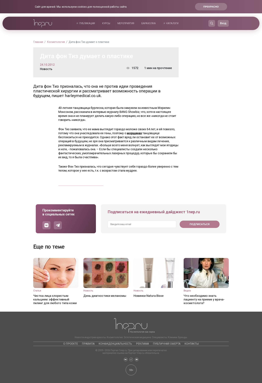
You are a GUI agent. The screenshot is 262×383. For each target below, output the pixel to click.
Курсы (106, 23)
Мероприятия (125, 23)
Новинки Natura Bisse (149, 295)
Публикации (87, 23)
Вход (223, 23)
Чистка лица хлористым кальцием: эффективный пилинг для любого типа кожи (55, 299)
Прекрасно (211, 6)
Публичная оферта (166, 343)
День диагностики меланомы (104, 295)
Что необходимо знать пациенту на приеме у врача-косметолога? (204, 299)
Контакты (191, 343)
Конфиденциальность (115, 343)
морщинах (134, 133)
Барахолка (149, 23)
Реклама (142, 343)
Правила (88, 343)
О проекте (70, 343)
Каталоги (172, 23)
